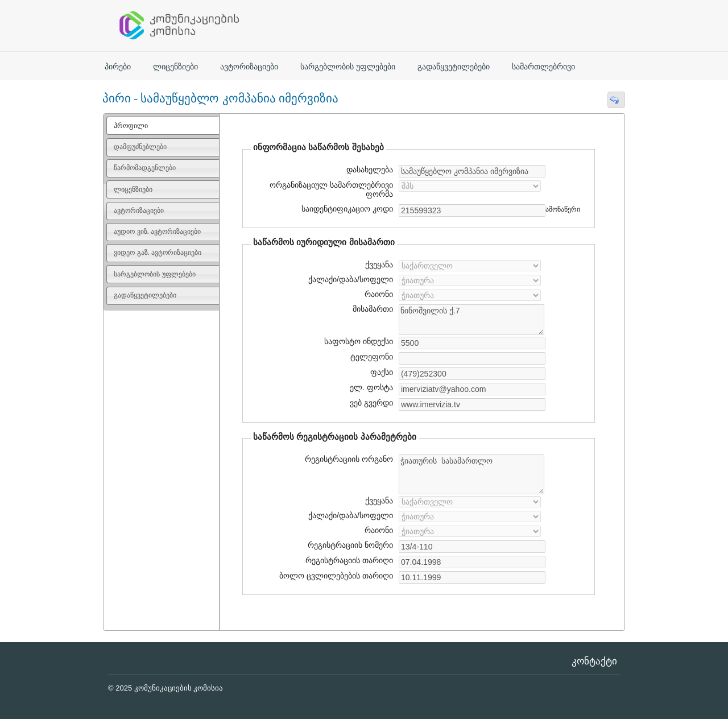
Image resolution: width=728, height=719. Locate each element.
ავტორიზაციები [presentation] (139, 210)
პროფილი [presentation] (131, 126)
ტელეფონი (371, 356)
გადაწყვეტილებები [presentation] (145, 295)
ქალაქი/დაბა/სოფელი (350, 279)
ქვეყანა (379, 264)
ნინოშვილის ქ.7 (471, 319)
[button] (615, 100)
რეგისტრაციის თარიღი (345, 560)
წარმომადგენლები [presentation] (145, 168)
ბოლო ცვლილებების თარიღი (334, 575)
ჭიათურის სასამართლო (471, 474)
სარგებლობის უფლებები (347, 66)
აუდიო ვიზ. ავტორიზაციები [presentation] (157, 231)
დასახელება (367, 169)
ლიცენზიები (175, 66)
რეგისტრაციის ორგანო (349, 459)
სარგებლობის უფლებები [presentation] (154, 274)
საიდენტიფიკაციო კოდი (346, 208)
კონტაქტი (594, 661)
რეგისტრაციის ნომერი (350, 544)
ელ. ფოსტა (370, 387)
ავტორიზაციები (249, 66)
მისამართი (373, 308)
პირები (118, 66)
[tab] (163, 126)
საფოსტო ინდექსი (358, 341)
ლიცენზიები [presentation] (133, 189)
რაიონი (379, 294)
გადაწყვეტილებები (453, 66)
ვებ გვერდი (370, 402)
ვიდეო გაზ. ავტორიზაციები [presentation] (157, 253)
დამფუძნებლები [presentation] (140, 147)
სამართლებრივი (543, 66)
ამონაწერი (562, 209)
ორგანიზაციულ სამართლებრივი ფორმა (331, 189)
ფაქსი (381, 372)
